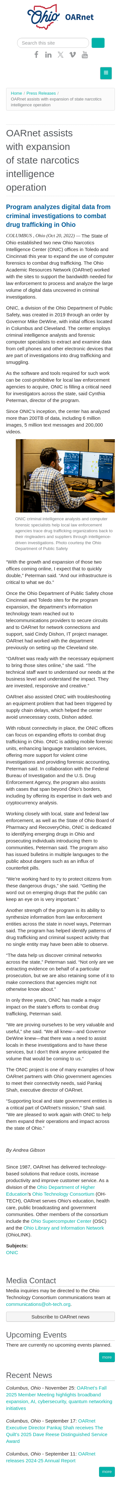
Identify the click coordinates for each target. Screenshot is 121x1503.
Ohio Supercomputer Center (61, 1221)
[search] (53, 43)
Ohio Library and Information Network (64, 1228)
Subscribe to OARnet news (60, 1316)
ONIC (12, 1252)
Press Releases (41, 93)
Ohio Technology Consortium (63, 1194)
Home (16, 93)
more (107, 1357)
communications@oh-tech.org (38, 1304)
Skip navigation (18, 5)
